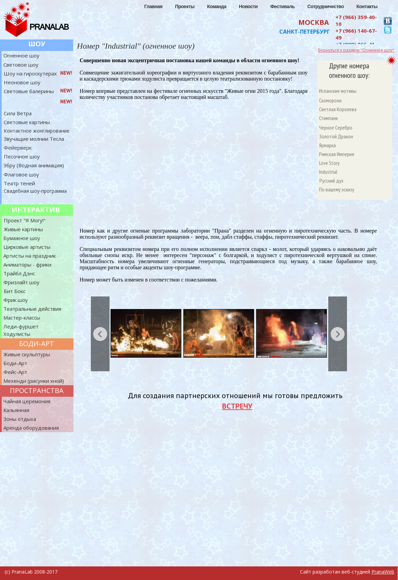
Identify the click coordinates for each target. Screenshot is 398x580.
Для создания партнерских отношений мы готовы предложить (235, 395)
